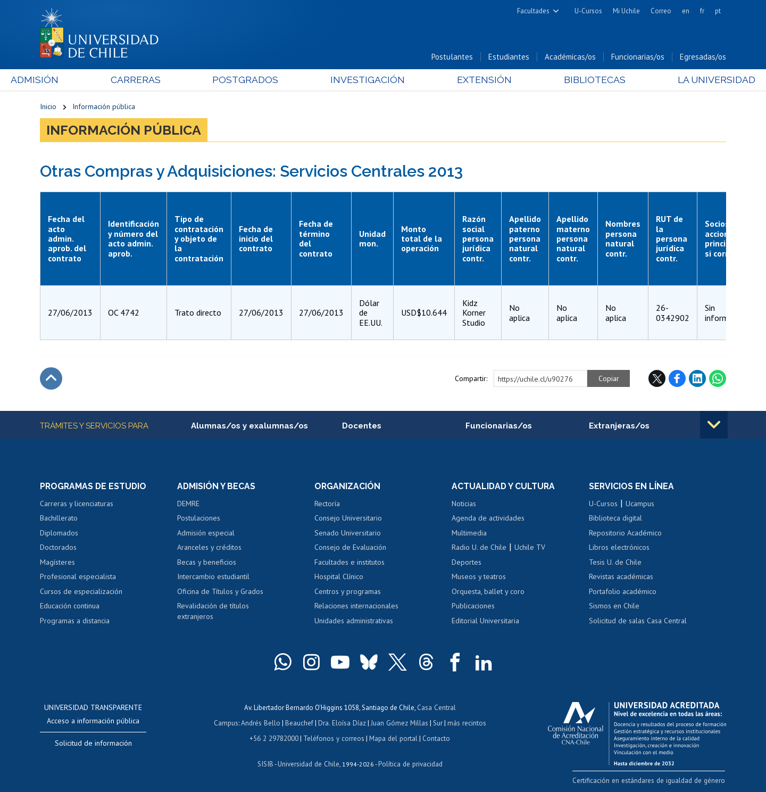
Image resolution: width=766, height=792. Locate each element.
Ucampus (640, 504)
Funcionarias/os (637, 58)
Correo (661, 10)
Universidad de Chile (308, 763)
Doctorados (58, 548)
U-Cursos (588, 10)
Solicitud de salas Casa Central (638, 621)
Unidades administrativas (353, 621)
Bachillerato (59, 519)
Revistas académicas (621, 577)
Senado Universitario (347, 533)
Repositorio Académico (625, 533)
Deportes (466, 563)
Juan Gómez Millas (399, 723)
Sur (437, 723)
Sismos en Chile (614, 607)
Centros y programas (347, 592)
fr (702, 10)
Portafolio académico (622, 592)
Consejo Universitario (348, 519)
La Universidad (686, 80)
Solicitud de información (93, 744)
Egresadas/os (703, 58)
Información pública (103, 107)
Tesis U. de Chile (615, 563)
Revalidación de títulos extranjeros (213, 612)
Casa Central (436, 708)
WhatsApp (717, 379)
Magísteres (57, 563)
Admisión (64, 80)
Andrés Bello (262, 723)
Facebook (677, 379)
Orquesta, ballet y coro (488, 592)
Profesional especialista (78, 577)
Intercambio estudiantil (213, 577)
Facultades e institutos (349, 563)
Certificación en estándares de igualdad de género (651, 781)
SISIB (266, 763)
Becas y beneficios (206, 563)
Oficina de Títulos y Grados (220, 592)
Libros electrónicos (619, 548)
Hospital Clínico (338, 577)
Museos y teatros (479, 577)
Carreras (155, 80)
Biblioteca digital (615, 519)
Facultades (533, 10)
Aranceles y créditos (209, 548)
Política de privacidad (409, 763)
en (685, 10)
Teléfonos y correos (334, 737)
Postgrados (255, 80)
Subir (51, 379)
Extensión (473, 80)
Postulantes (452, 58)
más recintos (465, 723)
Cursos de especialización (81, 592)
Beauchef (300, 723)
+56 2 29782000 (275, 737)
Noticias (464, 504)
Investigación (366, 80)
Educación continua (69, 607)
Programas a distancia (75, 621)
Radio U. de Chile (479, 548)
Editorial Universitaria (485, 621)
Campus (227, 723)
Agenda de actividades (488, 519)
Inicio (48, 107)
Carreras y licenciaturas (76, 504)
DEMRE (188, 504)
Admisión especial (206, 533)
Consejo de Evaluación (350, 548)
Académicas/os (570, 58)
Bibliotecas (574, 80)
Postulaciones (198, 519)
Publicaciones (473, 607)
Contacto (434, 737)
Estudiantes (508, 58)
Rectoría (327, 504)
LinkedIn (697, 379)
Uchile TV (529, 548)
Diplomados (59, 533)
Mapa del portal (392, 737)
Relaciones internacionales (356, 607)
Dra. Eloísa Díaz (342, 723)
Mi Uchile (626, 10)
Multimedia (469, 533)
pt (718, 10)
